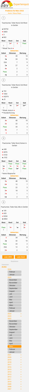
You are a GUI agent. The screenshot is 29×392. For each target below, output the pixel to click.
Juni (10, 297)
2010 (9, 382)
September (13, 288)
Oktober (12, 285)
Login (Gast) (21, 257)
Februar (12, 272)
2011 (9, 379)
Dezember (13, 280)
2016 (9, 367)
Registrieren (14, 261)
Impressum (5, 264)
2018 (9, 362)
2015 (9, 369)
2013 (9, 374)
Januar (11, 275)
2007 (9, 389)
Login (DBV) (8, 257)
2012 (9, 377)
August (12, 291)
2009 (9, 384)
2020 (9, 357)
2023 (9, 316)
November (13, 283)
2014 (9, 372)
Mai (10, 300)
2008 (9, 387)
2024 (9, 314)
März (11, 305)
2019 (9, 360)
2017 (9, 365)
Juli (10, 294)
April (11, 302)
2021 (9, 355)
